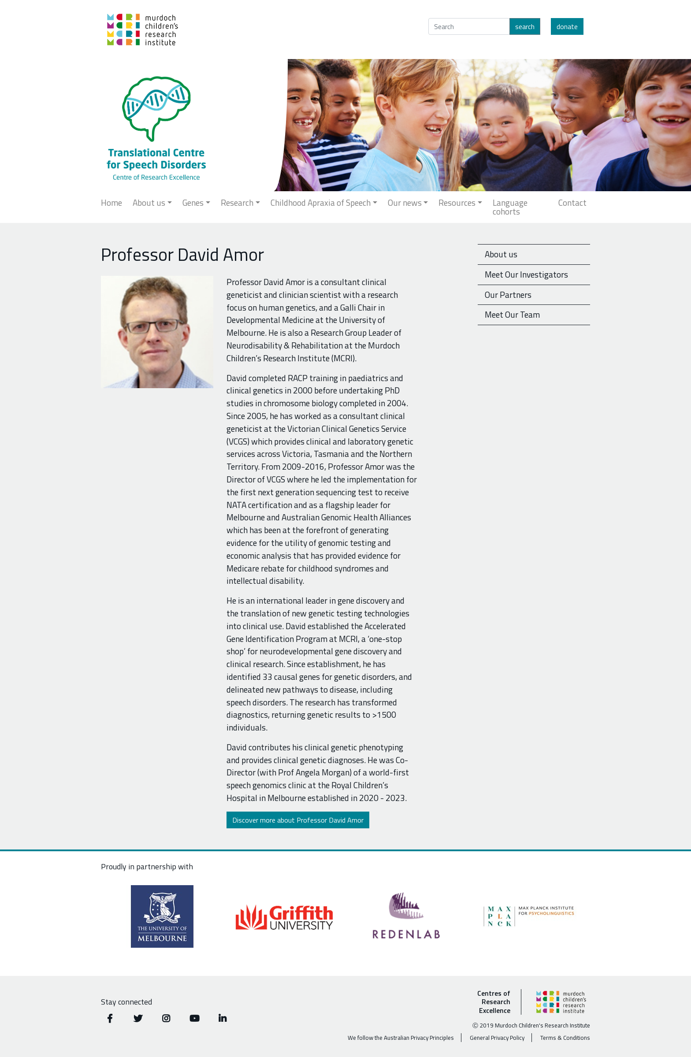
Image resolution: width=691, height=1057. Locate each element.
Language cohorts (510, 207)
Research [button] (237, 202)
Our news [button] (405, 202)
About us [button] (149, 202)
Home (111, 202)
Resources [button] (457, 202)
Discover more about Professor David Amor (298, 820)
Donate (567, 26)
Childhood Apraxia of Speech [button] (321, 202)
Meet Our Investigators (526, 274)
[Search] (469, 26)
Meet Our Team (512, 314)
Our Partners (508, 294)
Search (525, 26)
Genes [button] (193, 202)
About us (501, 254)
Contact (572, 202)
